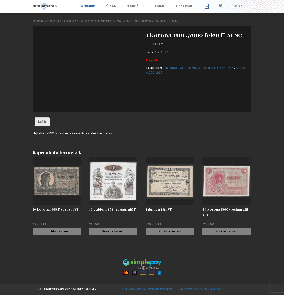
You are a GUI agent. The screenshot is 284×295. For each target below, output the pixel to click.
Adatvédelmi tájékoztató (200, 289)
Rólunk (110, 6)
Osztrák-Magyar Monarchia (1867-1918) (104, 20)
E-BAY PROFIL (185, 6)
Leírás (42, 121)
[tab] (42, 121)
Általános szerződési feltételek (146, 289)
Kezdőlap (38, 20)
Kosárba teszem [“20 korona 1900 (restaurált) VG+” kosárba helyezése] (226, 231)
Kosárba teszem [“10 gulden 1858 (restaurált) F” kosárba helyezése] (113, 231)
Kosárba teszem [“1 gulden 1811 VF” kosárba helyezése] (170, 231)
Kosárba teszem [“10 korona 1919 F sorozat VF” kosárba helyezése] (57, 231)
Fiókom (160, 6)
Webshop (87, 6)
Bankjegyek (69, 20)
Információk (135, 6)
